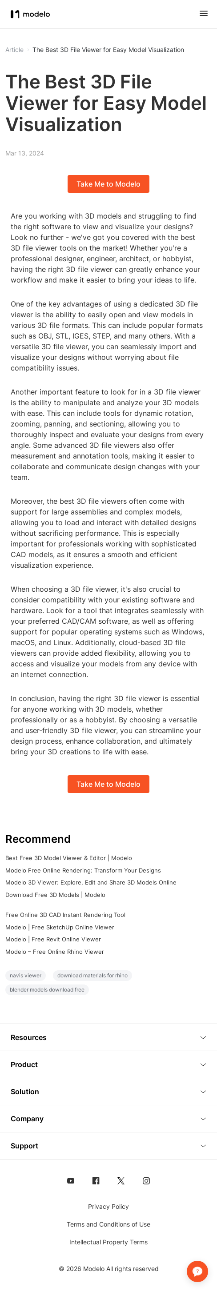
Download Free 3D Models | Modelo (55, 894)
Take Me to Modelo (108, 183)
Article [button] (14, 49)
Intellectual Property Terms (108, 1242)
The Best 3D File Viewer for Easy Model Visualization (108, 49)
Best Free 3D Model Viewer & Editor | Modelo (68, 857)
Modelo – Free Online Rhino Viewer (54, 951)
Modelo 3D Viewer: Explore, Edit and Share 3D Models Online (91, 882)
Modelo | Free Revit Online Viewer (53, 939)
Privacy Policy (108, 1206)
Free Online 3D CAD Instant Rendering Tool (65, 914)
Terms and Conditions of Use (108, 1224)
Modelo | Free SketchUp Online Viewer (59, 927)
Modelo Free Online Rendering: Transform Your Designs (83, 870)
